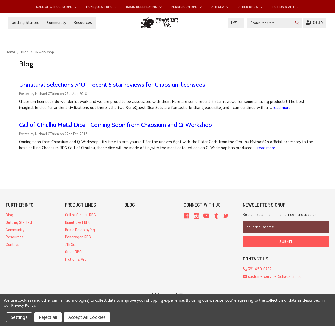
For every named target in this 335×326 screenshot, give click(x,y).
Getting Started (25, 22)
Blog (9, 214)
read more (282, 107)
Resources (83, 22)
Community (56, 22)
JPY (236, 22)
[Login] (314, 23)
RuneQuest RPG (101, 6)
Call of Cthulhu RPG (56, 6)
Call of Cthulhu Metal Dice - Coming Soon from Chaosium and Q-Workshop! (116, 125)
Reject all (48, 317)
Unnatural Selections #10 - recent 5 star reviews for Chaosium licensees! (113, 84)
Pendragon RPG (186, 6)
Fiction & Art (285, 6)
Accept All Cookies (87, 317)
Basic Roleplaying (144, 6)
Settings (19, 317)
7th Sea (219, 6)
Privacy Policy (23, 305)
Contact (12, 244)
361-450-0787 (257, 268)
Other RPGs (250, 6)
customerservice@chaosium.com (274, 276)
